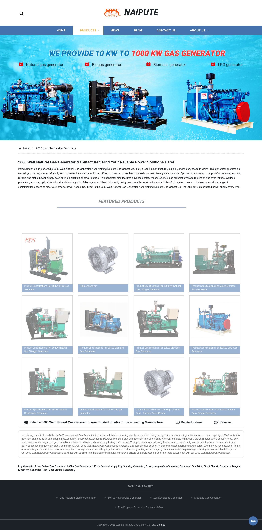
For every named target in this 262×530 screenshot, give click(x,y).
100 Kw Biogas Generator (170, 497)
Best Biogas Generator (61, 469)
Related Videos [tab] (189, 422)
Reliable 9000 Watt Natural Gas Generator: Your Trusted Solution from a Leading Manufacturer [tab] (94, 422)
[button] (21, 13)
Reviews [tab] (223, 422)
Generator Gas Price (191, 466)
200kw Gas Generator (79, 466)
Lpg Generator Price (29, 466)
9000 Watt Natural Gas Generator (56, 148)
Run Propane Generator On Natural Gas (142, 507)
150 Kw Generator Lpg (104, 466)
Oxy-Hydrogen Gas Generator (162, 466)
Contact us (166, 30)
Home (61, 30)
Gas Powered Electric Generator (80, 497)
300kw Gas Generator (54, 466)
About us (197, 30)
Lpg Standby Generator (131, 466)
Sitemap (160, 524)
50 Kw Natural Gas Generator (127, 497)
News (115, 30)
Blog (138, 30)
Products (88, 30)
